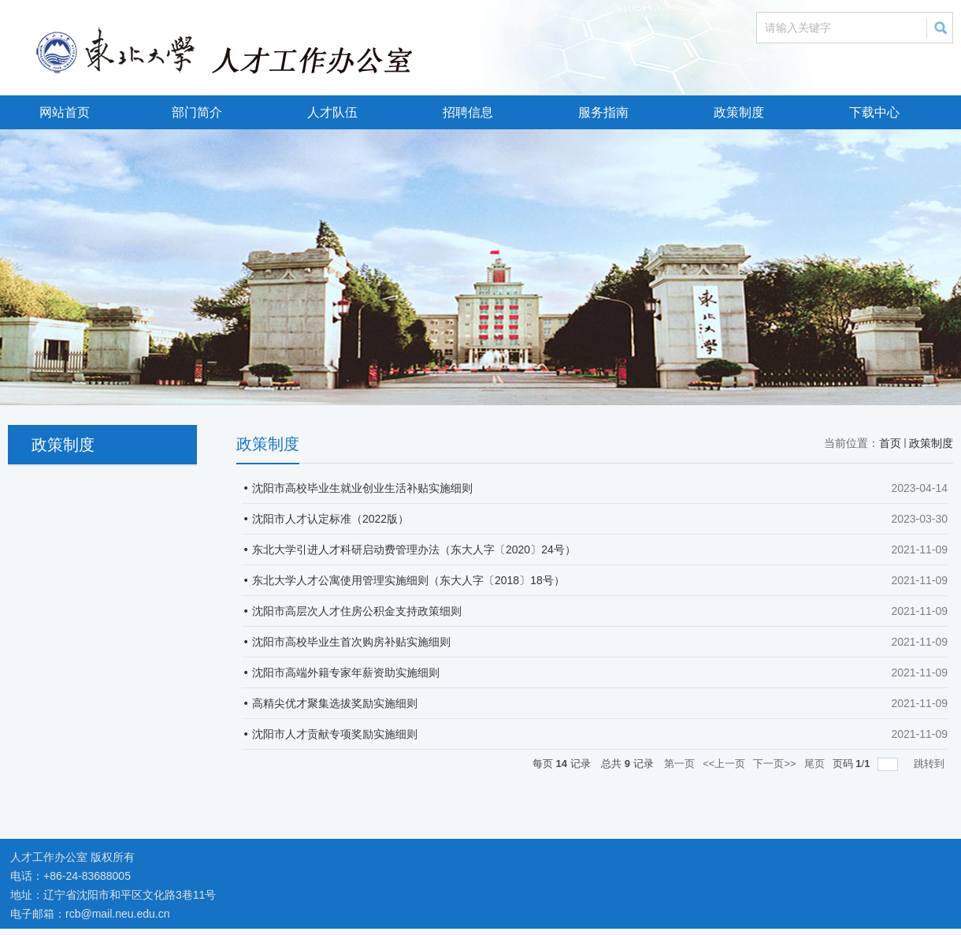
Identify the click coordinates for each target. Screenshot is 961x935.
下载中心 (874, 112)
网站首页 (64, 112)
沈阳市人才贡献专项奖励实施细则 (334, 734)
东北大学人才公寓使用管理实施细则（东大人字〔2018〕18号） (408, 580)
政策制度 (739, 112)
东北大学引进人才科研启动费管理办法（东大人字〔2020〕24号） (414, 549)
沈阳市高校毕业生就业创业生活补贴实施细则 (362, 488)
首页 (890, 443)
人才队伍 (332, 112)
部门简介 (197, 112)
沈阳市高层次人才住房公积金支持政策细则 (357, 611)
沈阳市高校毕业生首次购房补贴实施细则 (351, 641)
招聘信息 (468, 112)
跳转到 (931, 763)
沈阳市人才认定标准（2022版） (330, 518)
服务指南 (603, 112)
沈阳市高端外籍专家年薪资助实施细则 (346, 672)
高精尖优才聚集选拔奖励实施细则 (334, 703)
